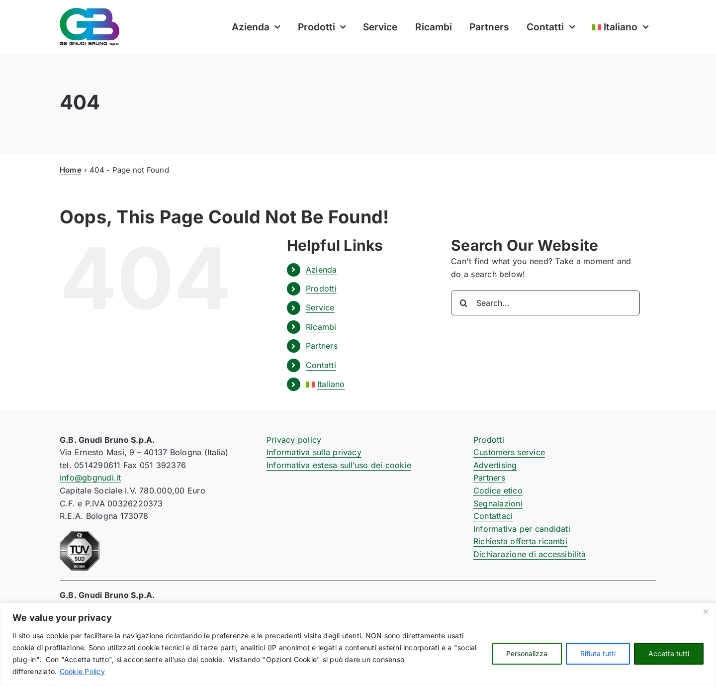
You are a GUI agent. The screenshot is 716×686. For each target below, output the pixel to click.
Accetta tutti (668, 653)
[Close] (706, 611)
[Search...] (545, 303)
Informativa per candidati (521, 529)
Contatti (321, 365)
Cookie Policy (82, 671)
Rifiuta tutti (598, 653)
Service (320, 307)
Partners (322, 346)
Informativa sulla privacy (314, 452)
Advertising (495, 465)
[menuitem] (620, 27)
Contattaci (493, 516)
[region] (358, 644)
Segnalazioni (498, 503)
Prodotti (321, 289)
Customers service (509, 452)
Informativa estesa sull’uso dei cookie (339, 465)
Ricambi (321, 327)
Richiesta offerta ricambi (520, 541)
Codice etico (498, 490)
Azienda (321, 270)
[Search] (463, 303)
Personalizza (526, 653)
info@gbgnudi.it (90, 478)
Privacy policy (294, 440)
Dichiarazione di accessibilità (529, 554)
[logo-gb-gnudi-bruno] (89, 12)
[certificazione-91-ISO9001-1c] (79, 535)
